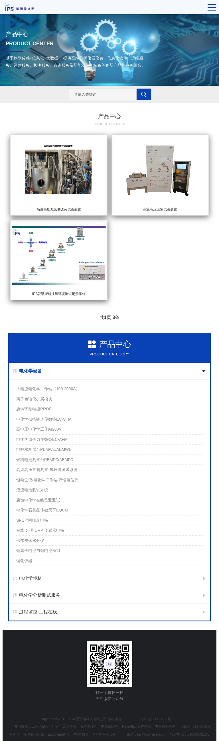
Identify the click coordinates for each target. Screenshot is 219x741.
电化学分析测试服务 (39, 595)
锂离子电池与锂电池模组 (38, 550)
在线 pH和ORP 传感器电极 (40, 530)
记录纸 (184, 726)
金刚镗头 (69, 726)
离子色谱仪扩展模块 (34, 399)
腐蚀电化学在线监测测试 (38, 500)
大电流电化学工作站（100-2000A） (48, 388)
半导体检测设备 (104, 734)
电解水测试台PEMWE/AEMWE (44, 449)
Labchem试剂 (58, 734)
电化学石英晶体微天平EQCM (42, 510)
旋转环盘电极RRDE (34, 409)
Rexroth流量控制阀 (136, 726)
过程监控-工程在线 (38, 611)
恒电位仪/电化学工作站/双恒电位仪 (47, 480)
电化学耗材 (30, 578)
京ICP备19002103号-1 (156, 719)
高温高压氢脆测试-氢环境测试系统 (47, 469)
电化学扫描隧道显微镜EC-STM (44, 419)
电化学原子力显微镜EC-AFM (42, 439)
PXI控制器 (80, 734)
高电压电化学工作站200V (39, 429)
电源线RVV (109, 726)
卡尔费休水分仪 (30, 540)
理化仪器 (24, 560)
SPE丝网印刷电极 (32, 520)
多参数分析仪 (34, 734)
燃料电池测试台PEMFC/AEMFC (44, 459)
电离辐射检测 (165, 726)
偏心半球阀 (88, 726)
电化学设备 (30, 371)
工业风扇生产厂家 (45, 726)
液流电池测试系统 (32, 490)
